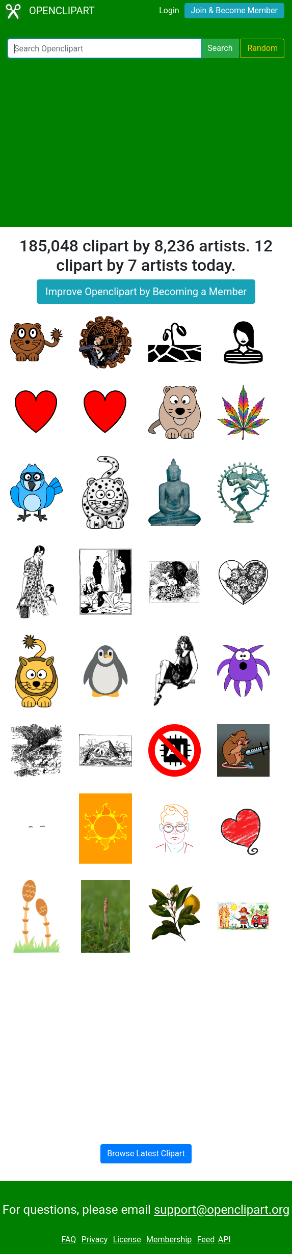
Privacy (95, 1239)
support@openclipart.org (221, 1210)
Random (262, 48)
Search (219, 48)
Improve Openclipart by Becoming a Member (146, 292)
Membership (169, 1239)
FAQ (68, 1239)
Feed (206, 1239)
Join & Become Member (234, 10)
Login (169, 10)
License (127, 1239)
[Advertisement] (146, 142)
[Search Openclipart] (104, 48)
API (224, 1239)
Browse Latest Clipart (146, 1153)
